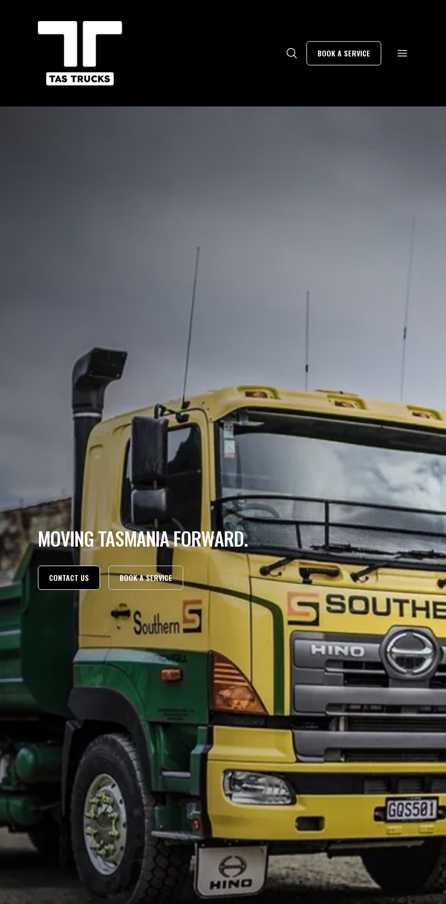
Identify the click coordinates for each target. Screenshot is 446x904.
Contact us (69, 577)
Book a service (344, 53)
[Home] (80, 53)
